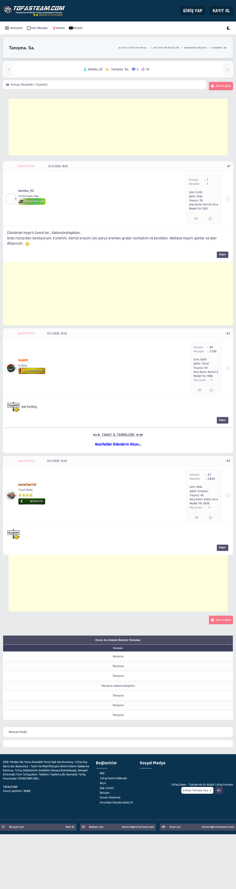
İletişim (76, 28)
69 (211, 347)
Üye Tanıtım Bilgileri (166, 47)
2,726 (213, 351)
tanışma (118, 656)
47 (209, 475)
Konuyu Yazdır (18, 732)
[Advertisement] (118, 127)
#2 (228, 333)
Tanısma (118, 666)
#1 (228, 166)
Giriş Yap (192, 10)
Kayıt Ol (221, 10)
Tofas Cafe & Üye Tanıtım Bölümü (130, 47)
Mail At (70, 827)
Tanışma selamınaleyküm (118, 685)
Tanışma (118, 675)
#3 (228, 461)
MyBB (27, 791)
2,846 (211, 479)
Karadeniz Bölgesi (195, 47)
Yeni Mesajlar (37, 28)
